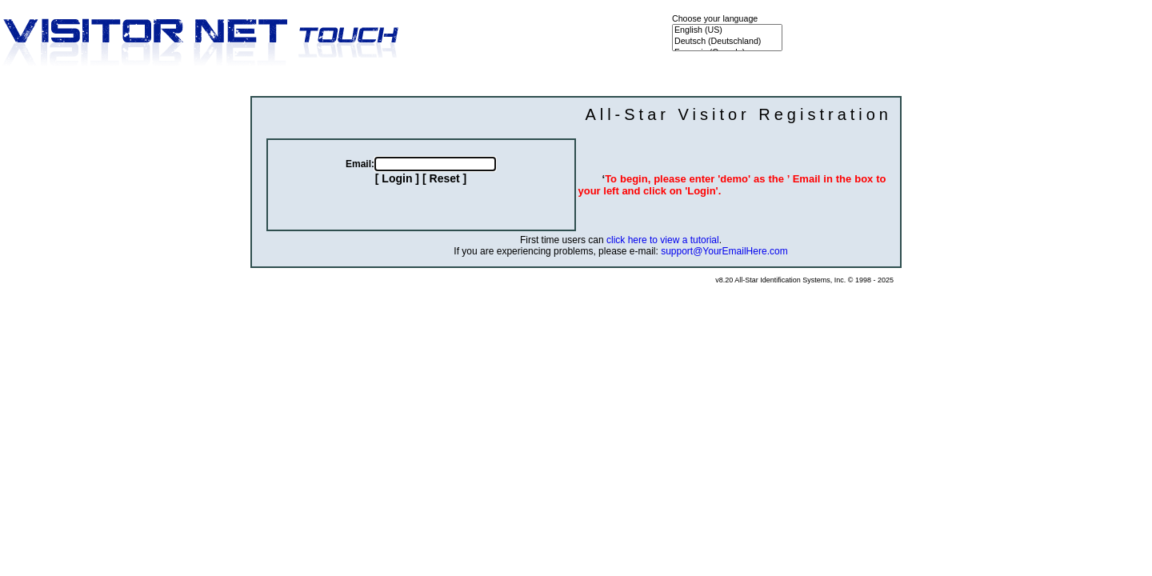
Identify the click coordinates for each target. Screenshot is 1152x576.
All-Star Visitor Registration (738, 114)
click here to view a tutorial (662, 240)
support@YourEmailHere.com (724, 251)
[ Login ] (397, 178)
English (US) (727, 30)
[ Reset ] (444, 178)
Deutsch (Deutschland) (727, 41)
